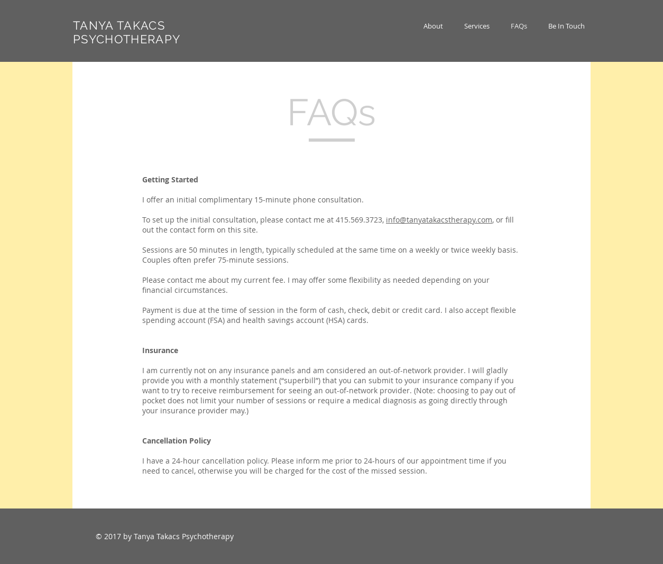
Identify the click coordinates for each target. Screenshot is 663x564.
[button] (477, 26)
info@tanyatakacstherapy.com (439, 220)
